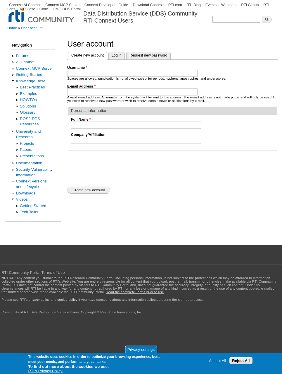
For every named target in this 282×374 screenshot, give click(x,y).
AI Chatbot (25, 62)
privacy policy (39, 299)
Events (211, 5)
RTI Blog (194, 5)
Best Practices (32, 87)
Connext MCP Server (62, 5)
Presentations (32, 156)
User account (31, 28)
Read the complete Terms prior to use (135, 292)
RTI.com (175, 5)
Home (12, 28)
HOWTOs (28, 100)
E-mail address (81, 86)
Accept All (217, 360)
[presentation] (111, 168)
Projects (27, 143)
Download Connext (148, 5)
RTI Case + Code (34, 9)
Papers (26, 149)
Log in (117, 55)
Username (77, 68)
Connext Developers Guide (106, 5)
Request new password (148, 55)
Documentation (29, 163)
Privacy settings (141, 349)
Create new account (89, 54)
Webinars (228, 5)
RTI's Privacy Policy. (45, 371)
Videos (22, 199)
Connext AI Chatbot (25, 5)
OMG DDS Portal (67, 9)
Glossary (27, 112)
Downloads (25, 193)
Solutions (28, 106)
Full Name (81, 119)
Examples (28, 93)
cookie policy (67, 299)
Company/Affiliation (88, 135)
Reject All (241, 360)
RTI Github (250, 5)
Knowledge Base (30, 81)
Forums (22, 56)
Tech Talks (29, 212)
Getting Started (29, 74)
